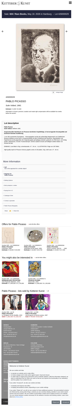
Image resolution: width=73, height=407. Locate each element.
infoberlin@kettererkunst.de (11, 354)
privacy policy (19, 397)
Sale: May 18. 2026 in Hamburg (28, 14)
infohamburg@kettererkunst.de (39, 336)
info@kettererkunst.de (10, 336)
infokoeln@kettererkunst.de (38, 352)
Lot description (11, 123)
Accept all (66, 402)
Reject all (56, 402)
